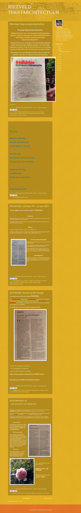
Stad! (39, 282)
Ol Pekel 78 (16, 282)
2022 (58, 57)
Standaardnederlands (14, 284)
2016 (58, 70)
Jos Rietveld (44, 280)
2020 (58, 61)
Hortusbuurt (30, 113)
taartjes (47, 493)
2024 (58, 46)
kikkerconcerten (36, 113)
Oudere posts (48, 498)
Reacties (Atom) (18, 501)
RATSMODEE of (18, 400)
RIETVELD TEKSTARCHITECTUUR (63, 28)
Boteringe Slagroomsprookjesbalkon (27, 24)
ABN (14, 280)
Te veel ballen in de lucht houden (20, 197)
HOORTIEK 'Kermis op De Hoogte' (27, 292)
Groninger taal (31, 280)
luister (45, 260)
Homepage (25, 498)
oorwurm (30, 282)
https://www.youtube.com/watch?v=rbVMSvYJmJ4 (27, 374)
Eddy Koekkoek (34, 390)
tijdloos (21, 284)
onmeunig (22, 282)
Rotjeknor (35, 282)
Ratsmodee (39, 493)
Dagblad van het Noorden (22, 280)
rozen (44, 493)
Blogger (50, 509)
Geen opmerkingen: (42, 107)
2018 (58, 65)
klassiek (11, 282)
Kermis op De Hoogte (23, 391)
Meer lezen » (13, 104)
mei (59, 54)
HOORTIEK (37, 280)
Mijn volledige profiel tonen (62, 40)
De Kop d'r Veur (33, 112)
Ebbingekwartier (13, 113)
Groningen (41, 390)
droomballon (41, 112)
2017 (58, 68)
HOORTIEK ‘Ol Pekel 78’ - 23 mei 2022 (29, 206)
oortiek (26, 282)
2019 (58, 63)
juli (59, 48)
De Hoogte (27, 390)
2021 (58, 59)
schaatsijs (24, 115)
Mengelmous (33, 493)
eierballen (27, 493)
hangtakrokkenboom (22, 113)
